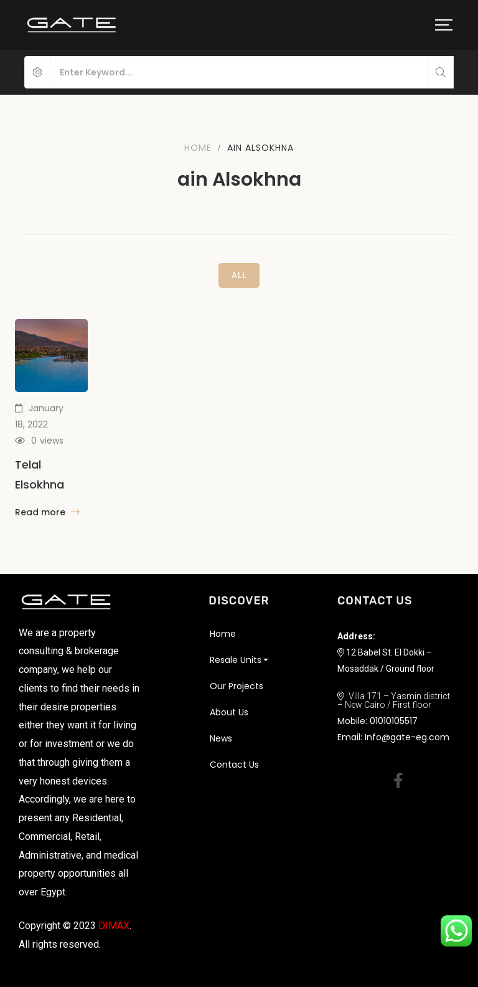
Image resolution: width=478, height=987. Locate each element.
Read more (47, 512)
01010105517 (394, 721)
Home (198, 147)
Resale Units (235, 660)
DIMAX (113, 926)
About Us (229, 712)
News (221, 738)
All (239, 275)
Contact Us (234, 764)
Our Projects (236, 686)
